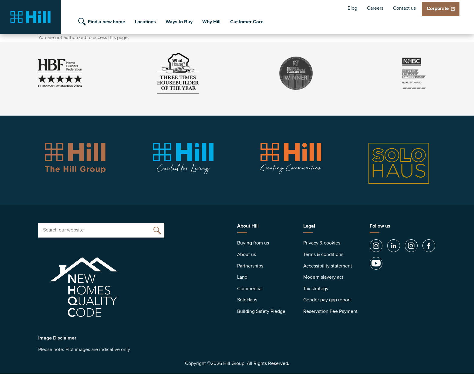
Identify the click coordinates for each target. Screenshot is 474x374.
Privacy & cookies (321, 243)
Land (242, 277)
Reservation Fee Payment (330, 311)
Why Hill (211, 22)
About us (246, 254)
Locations (145, 22)
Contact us (404, 8)
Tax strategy (315, 289)
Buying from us (253, 243)
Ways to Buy (179, 22)
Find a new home (106, 22)
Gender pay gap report (327, 300)
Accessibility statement (327, 266)
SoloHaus (247, 300)
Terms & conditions (323, 254)
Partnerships (250, 266)
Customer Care (247, 22)
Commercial (250, 289)
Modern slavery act (323, 277)
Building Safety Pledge (261, 311)
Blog (352, 8)
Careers (375, 8)
